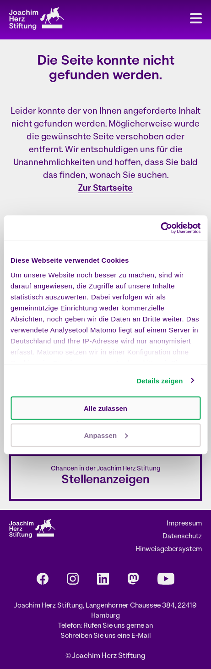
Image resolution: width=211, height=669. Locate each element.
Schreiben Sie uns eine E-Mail (105, 636)
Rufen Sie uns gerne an (118, 626)
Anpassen (106, 435)
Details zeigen (159, 380)
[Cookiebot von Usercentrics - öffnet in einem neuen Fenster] (160, 228)
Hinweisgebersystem (168, 549)
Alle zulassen (105, 408)
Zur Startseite (105, 188)
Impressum (184, 523)
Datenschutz (182, 536)
